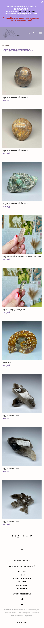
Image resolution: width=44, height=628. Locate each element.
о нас (22, 575)
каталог (22, 571)
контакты (22, 589)
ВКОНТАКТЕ (32, 11)
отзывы (22, 582)
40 (31, 536)
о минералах (22, 585)
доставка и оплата (22, 578)
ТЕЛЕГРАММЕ (22, 11)
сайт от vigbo (22, 622)
